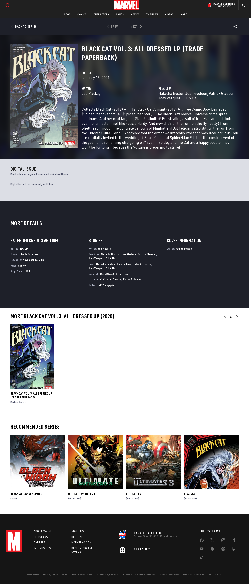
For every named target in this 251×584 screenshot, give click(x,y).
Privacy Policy (50, 574)
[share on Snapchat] (212, 550)
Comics (81, 14)
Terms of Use (32, 574)
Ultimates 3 (133, 494)
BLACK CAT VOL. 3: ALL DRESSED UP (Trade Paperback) (31, 395)
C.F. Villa (189, 98)
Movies (135, 14)
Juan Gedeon (196, 93)
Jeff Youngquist (106, 285)
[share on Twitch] (234, 550)
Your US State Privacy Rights (77, 574)
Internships (42, 548)
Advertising (80, 531)
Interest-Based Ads (193, 574)
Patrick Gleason (221, 93)
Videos (169, 14)
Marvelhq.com (81, 542)
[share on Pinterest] (223, 550)
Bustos (22, 401)
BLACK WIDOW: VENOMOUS (26, 494)
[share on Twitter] (212, 541)
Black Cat (190, 494)
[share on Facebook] (202, 541)
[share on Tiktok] (202, 558)
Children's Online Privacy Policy (138, 574)
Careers (40, 542)
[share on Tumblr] (234, 541)
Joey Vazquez (170, 98)
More (184, 14)
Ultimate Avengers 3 (81, 494)
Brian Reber (122, 273)
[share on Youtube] (202, 550)
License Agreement (169, 574)
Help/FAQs (41, 537)
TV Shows (152, 14)
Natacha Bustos (171, 93)
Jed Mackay (91, 93)
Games (120, 14)
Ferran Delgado (132, 279)
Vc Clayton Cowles (110, 279)
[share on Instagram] (223, 541)
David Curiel (107, 273)
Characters (101, 14)
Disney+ (77, 537)
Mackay (14, 401)
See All (231, 317)
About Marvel (43, 531)
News (67, 14)
